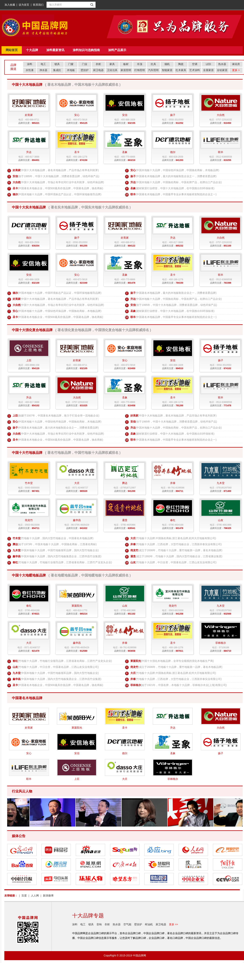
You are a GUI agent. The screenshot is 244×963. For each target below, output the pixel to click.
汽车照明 (153, 70)
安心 (133, 170)
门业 (84, 64)
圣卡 (15, 188)
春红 (15, 562)
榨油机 (149, 924)
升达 (133, 182)
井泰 (133, 544)
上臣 (15, 415)
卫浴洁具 (112, 70)
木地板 (71, 70)
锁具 (57, 64)
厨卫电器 (98, 70)
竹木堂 (17, 538)
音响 (99, 924)
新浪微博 (48, 895)
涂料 (29, 64)
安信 (15, 176)
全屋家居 (208, 70)
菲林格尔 (135, 685)
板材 (126, 64)
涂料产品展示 (117, 50)
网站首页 (12, 50)
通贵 (133, 556)
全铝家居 (222, 70)
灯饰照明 (139, 70)
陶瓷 (181, 64)
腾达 (15, 544)
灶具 (153, 64)
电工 (43, 64)
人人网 (35, 895)
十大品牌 (32, 50)
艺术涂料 (194, 70)
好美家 (17, 170)
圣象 (133, 188)
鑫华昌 (17, 556)
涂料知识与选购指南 (86, 50)
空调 (194, 64)
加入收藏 (10, 4)
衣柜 (98, 64)
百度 (24, 895)
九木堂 (17, 550)
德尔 (15, 194)
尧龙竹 (134, 550)
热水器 (222, 64)
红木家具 (181, 70)
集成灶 (57, 70)
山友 (133, 562)
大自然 (17, 182)
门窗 (70, 64)
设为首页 (24, 4)
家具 (112, 64)
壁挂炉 (85, 70)
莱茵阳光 (135, 660)
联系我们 (38, 4)
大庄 (133, 538)
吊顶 (139, 64)
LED (208, 64)
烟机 (167, 64)
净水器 (43, 70)
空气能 (127, 924)
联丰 (133, 194)
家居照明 (126, 70)
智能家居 (167, 70)
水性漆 (30, 70)
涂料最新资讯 (55, 50)
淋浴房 (236, 64)
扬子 (133, 176)
